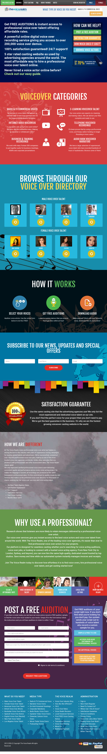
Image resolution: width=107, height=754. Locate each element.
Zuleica (66, 248)
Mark (15, 217)
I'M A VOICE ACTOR (8, 3)
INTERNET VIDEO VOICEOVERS (22, 122)
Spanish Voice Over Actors (14, 714)
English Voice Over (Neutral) (14, 716)
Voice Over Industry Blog (64, 701)
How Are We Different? (63, 704)
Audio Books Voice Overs (39, 711)
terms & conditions (58, 665)
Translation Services (62, 721)
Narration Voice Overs (38, 704)
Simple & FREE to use (87, 633)
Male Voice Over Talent (12, 701)
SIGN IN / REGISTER (79, 3)
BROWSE (19, 3)
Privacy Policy (85, 716)
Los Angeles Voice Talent (13, 721)
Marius (41, 217)
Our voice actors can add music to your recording (87, 659)
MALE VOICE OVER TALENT (53, 199)
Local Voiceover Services (64, 714)
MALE (91, 3)
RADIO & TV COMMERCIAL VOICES (22, 109)
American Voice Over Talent (14, 706)
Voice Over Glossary (87, 724)
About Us (58, 726)
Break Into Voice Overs (88, 726)
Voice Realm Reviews (63, 711)
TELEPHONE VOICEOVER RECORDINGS (84, 124)
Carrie (41, 248)
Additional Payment (62, 729)
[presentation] (20, 668)
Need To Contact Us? (88, 706)
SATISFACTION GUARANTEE (87, 38)
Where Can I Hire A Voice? (90, 709)
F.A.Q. (57, 706)
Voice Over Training (62, 724)
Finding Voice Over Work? (89, 721)
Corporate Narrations (37, 709)
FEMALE (100, 3)
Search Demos (96, 13)
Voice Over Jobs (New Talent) (91, 719)
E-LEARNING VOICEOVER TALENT (84, 109)
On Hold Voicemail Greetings (40, 706)
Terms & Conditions (87, 714)
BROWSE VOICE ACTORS (87, 50)
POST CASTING (28, 3)
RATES (55, 3)
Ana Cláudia (15, 248)
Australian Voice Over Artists (14, 711)
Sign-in (83, 701)
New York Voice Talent (12, 719)
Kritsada (66, 217)
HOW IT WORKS (46, 3)
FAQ (37, 3)
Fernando (91, 217)
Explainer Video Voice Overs (40, 714)
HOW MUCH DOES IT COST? (87, 44)
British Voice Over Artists (13, 709)
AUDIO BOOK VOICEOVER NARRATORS (85, 140)
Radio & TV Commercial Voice (41, 701)
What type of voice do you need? (59, 9)
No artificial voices (87, 650)
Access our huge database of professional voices (87, 641)
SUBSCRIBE (53, 368)
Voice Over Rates (61, 709)
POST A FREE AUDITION (87, 32)
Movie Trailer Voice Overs (39, 721)
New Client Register (87, 704)
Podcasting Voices (37, 724)
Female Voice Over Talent (13, 704)
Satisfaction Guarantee (88, 711)
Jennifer (91, 248)
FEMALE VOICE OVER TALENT (53, 230)
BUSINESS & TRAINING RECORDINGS (22, 140)
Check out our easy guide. (22, 74)
